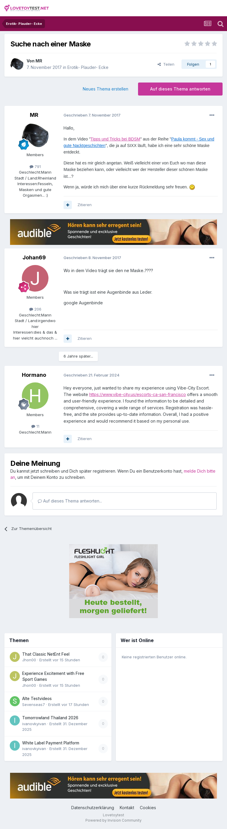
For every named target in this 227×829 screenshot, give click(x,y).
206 (35, 309)
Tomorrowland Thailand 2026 (50, 717)
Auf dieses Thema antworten (180, 88)
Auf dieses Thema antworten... (70, 500)
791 (35, 166)
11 (35, 426)
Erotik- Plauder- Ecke (87, 67)
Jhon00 (29, 659)
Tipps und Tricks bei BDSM (115, 139)
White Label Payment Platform (50, 743)
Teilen (166, 64)
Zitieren (84, 204)
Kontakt (127, 807)
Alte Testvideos (37, 698)
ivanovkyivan (34, 723)
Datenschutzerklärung (92, 807)
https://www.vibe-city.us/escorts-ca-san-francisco (137, 394)
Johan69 (34, 257)
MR (38, 60)
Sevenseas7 (33, 704)
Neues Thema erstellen (105, 88)
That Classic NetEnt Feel (45, 654)
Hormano (34, 375)
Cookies (148, 807)
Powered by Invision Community (113, 820)
